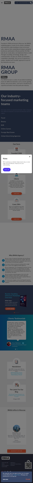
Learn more (5, 479)
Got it (6, 169)
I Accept (28, 479)
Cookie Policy (16, 475)
